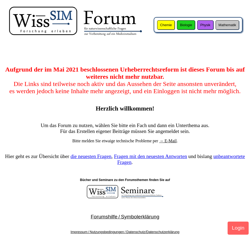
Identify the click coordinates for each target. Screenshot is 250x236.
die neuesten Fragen (90, 156)
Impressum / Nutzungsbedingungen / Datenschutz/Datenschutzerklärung (125, 232)
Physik (205, 25)
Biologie (186, 25)
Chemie (166, 25)
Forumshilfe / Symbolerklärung (125, 216)
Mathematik (227, 25)
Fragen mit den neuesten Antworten (150, 156)
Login (238, 228)
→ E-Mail (168, 141)
